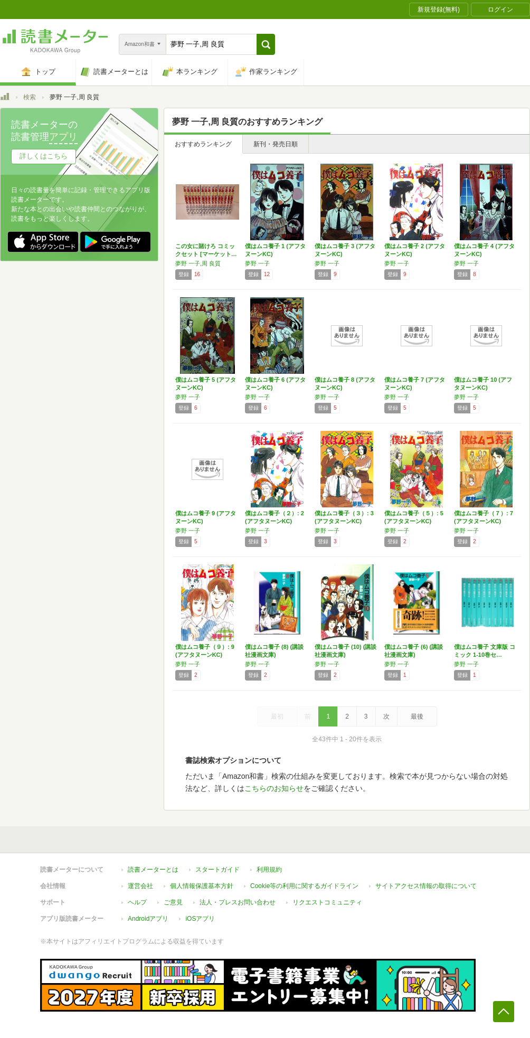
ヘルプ (137, 902)
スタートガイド (217, 869)
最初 (277, 716)
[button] (266, 44)
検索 (29, 97)
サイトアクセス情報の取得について (426, 886)
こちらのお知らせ (274, 788)
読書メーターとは (153, 869)
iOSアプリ (200, 919)
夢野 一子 (257, 263)
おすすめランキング (203, 144)
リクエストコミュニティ (327, 902)
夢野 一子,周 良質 (198, 263)
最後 (417, 716)
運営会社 (140, 886)
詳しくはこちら (44, 156)
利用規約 (269, 869)
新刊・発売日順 (275, 144)
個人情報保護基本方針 (201, 886)
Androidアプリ (148, 919)
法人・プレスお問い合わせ (238, 902)
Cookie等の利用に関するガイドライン (304, 886)
